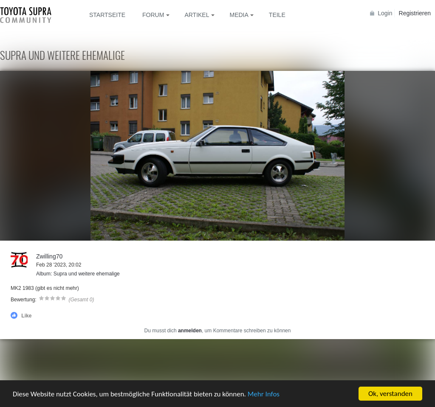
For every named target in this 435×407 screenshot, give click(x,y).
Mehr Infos (264, 394)
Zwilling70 (49, 256)
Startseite (107, 14)
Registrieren (415, 13)
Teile (277, 14)
